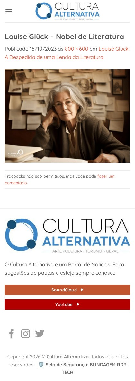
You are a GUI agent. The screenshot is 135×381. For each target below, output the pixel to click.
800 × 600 (76, 49)
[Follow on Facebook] (11, 334)
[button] (9, 11)
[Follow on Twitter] (39, 334)
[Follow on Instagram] (25, 334)
